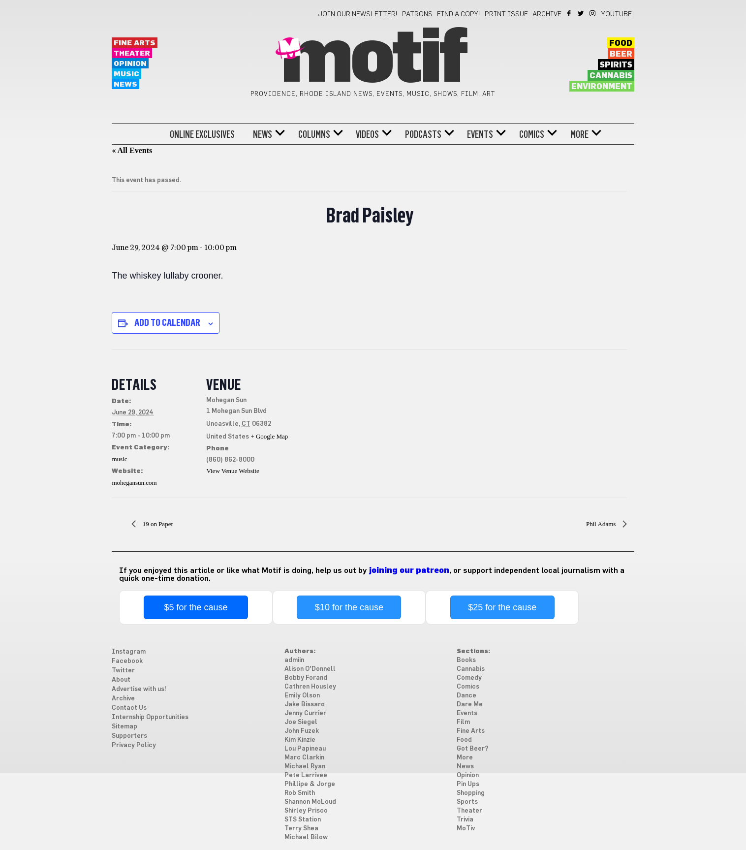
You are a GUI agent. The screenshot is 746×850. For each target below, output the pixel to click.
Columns (314, 134)
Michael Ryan (304, 766)
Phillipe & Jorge (309, 784)
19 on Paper (157, 524)
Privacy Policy (134, 745)
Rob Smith (299, 793)
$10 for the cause (349, 607)
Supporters (129, 736)
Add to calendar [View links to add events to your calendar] (167, 322)
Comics (531, 134)
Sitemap (124, 727)
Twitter (581, 13)
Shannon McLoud (310, 802)
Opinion (130, 63)
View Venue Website (232, 470)
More (579, 134)
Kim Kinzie (299, 740)
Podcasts (423, 134)
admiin (294, 660)
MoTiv (466, 828)
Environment (601, 87)
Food (620, 43)
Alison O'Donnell (310, 669)
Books (466, 660)
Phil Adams (602, 524)
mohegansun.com (134, 482)
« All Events (132, 150)
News (125, 84)
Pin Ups (468, 784)
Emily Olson (302, 696)
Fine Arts (134, 43)
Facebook (569, 13)
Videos (367, 134)
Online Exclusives (202, 134)
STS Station (302, 820)
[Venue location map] (352, 418)
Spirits (616, 65)
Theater (132, 53)
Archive (546, 14)
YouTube (616, 14)
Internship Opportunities (150, 717)
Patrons (417, 14)
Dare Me (470, 704)
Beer (621, 54)
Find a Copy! (458, 14)
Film (463, 722)
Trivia (465, 820)
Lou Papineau (305, 749)
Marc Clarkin (304, 758)
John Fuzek (301, 731)
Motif (372, 59)
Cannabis (611, 76)
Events (480, 134)
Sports (467, 802)
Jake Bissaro (304, 704)
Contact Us (129, 708)
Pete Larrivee (305, 775)
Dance (466, 696)
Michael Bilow (306, 837)
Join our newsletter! (358, 14)
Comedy (469, 678)
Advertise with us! (139, 689)
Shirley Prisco (306, 811)
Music (126, 74)
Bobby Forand (305, 678)
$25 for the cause (502, 607)
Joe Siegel (300, 722)
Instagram (593, 13)
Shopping (471, 793)
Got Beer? (472, 749)
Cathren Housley (310, 687)
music (119, 459)
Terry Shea (301, 828)
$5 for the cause (196, 607)
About (121, 680)
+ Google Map (269, 436)
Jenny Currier (305, 713)
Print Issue (506, 14)
